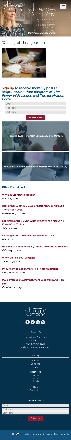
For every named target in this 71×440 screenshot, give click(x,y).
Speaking (35, 363)
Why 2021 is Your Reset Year (18, 194)
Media (36, 381)
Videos (36, 378)
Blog (35, 387)
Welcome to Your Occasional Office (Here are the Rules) (35, 166)
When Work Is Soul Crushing (18, 257)
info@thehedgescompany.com (35, 347)
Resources (35, 372)
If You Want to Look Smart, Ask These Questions (30, 268)
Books (36, 375)
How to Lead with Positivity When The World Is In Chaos (35, 246)
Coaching (35, 360)
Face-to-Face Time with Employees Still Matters (35, 136)
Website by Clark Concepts (56, 434)
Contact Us (35, 390)
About (35, 367)
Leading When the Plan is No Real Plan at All (28, 235)
